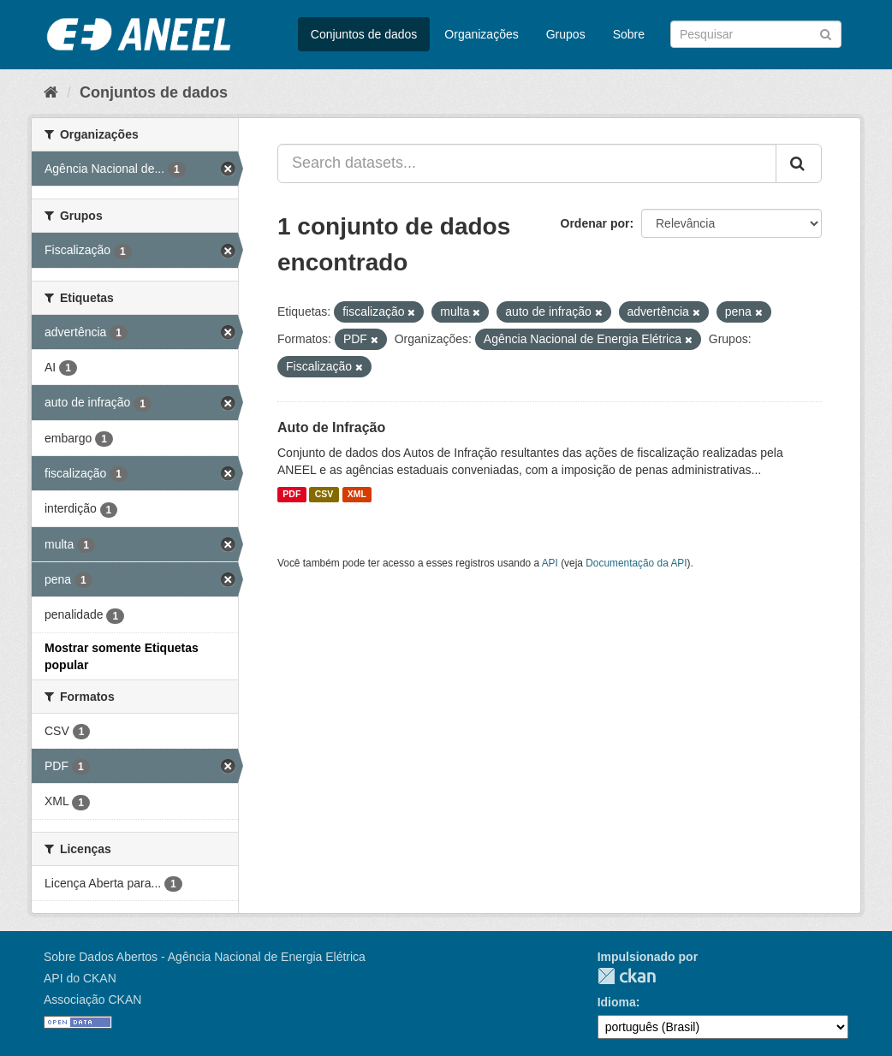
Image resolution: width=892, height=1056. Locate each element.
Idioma (617, 1002)
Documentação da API (636, 563)
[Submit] (825, 33)
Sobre (629, 34)
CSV (324, 494)
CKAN (627, 976)
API (550, 563)
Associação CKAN (92, 999)
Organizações (481, 34)
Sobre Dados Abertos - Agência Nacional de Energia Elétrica (205, 957)
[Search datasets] (755, 34)
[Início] (51, 92)
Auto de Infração (331, 427)
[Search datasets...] (526, 163)
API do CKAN (80, 978)
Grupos (566, 34)
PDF (291, 494)
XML (357, 494)
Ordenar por (595, 223)
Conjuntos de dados (364, 34)
